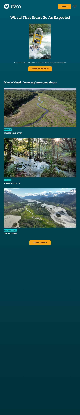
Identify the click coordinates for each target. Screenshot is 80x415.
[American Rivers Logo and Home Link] (12, 6)
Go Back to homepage (40, 69)
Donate (64, 6)
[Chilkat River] (40, 208)
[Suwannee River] (40, 157)
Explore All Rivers (40, 242)
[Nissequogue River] (40, 107)
